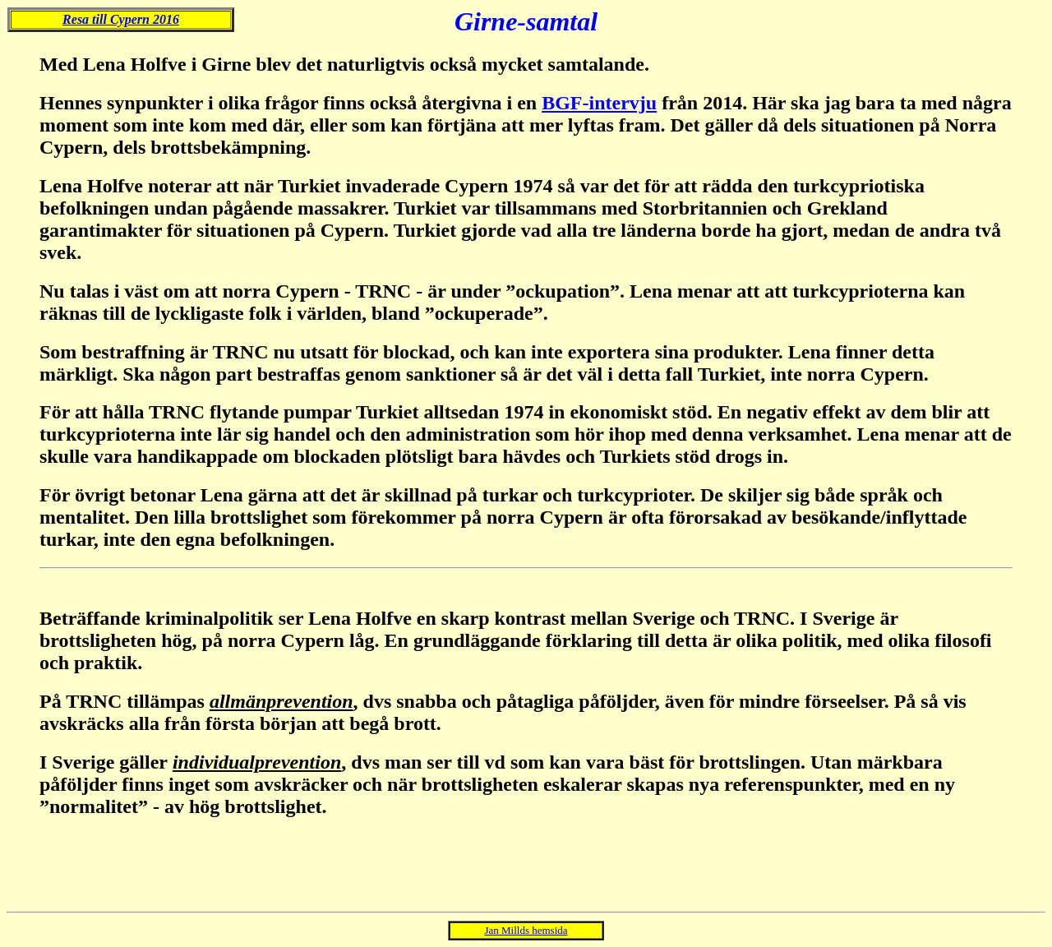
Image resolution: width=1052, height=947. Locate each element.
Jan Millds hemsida (525, 930)
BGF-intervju (599, 102)
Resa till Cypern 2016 (120, 19)
